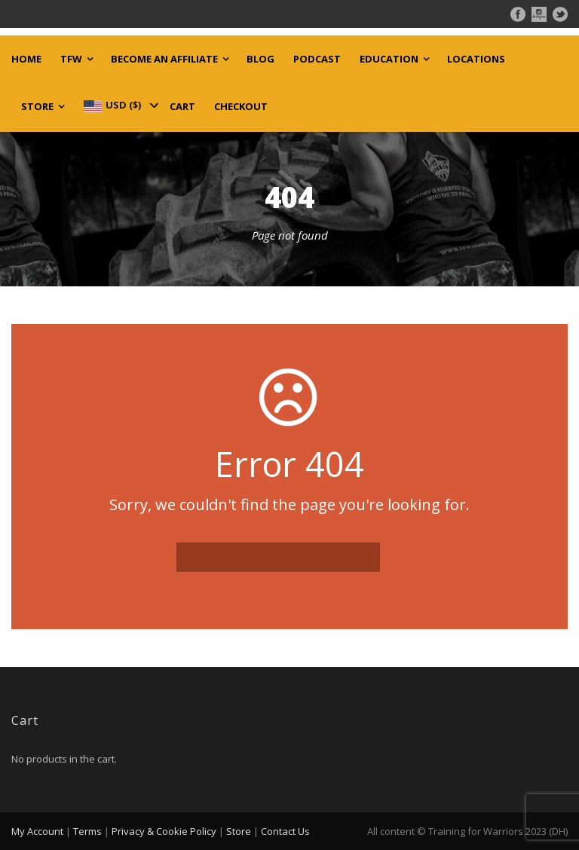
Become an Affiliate (164, 59)
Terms (87, 831)
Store (37, 107)
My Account (37, 831)
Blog (260, 59)
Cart (182, 107)
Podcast (317, 59)
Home (26, 59)
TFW (71, 59)
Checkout (241, 107)
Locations (476, 59)
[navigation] (120, 104)
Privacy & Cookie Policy (164, 831)
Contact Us (285, 831)
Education (389, 59)
